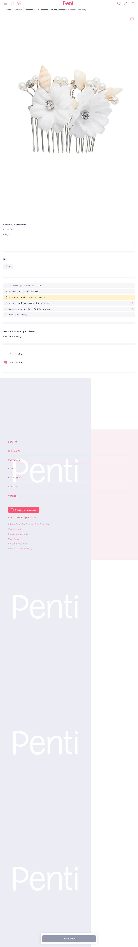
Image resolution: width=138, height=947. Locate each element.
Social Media (15, 478)
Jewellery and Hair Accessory (54, 10)
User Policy (13, 539)
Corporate (14, 460)
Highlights (14, 451)
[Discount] (19, 3)
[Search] (12, 3)
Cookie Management (18, 543)
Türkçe (12, 496)
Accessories (31, 10)
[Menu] (5, 3)
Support (12, 469)
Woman (18, 10)
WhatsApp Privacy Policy (20, 548)
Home (8, 10)
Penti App (13, 486)
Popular (12, 442)
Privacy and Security (18, 534)
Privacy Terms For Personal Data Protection (29, 524)
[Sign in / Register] (126, 3)
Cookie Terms (14, 529)
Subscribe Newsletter (25, 510)
